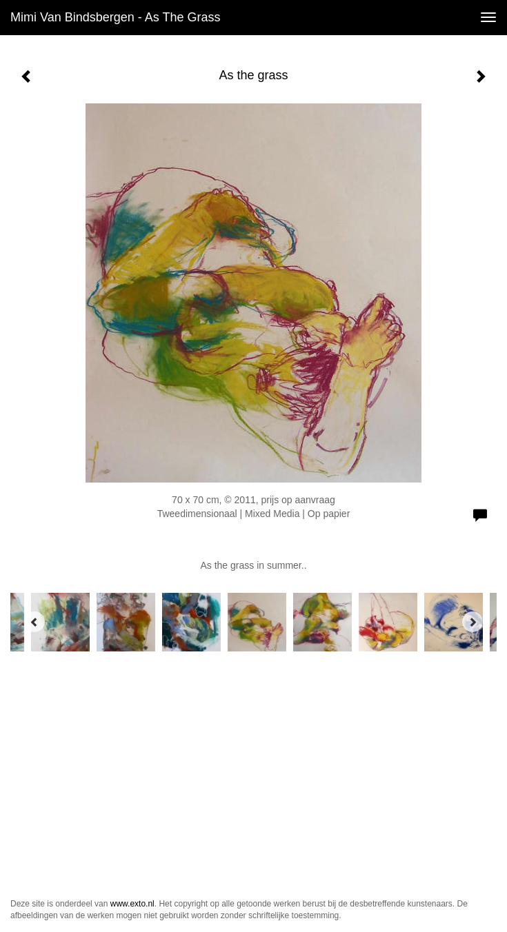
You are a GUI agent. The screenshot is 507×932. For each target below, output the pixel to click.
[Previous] (34, 621)
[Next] (472, 621)
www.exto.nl (132, 904)
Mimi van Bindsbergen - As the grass (115, 17)
